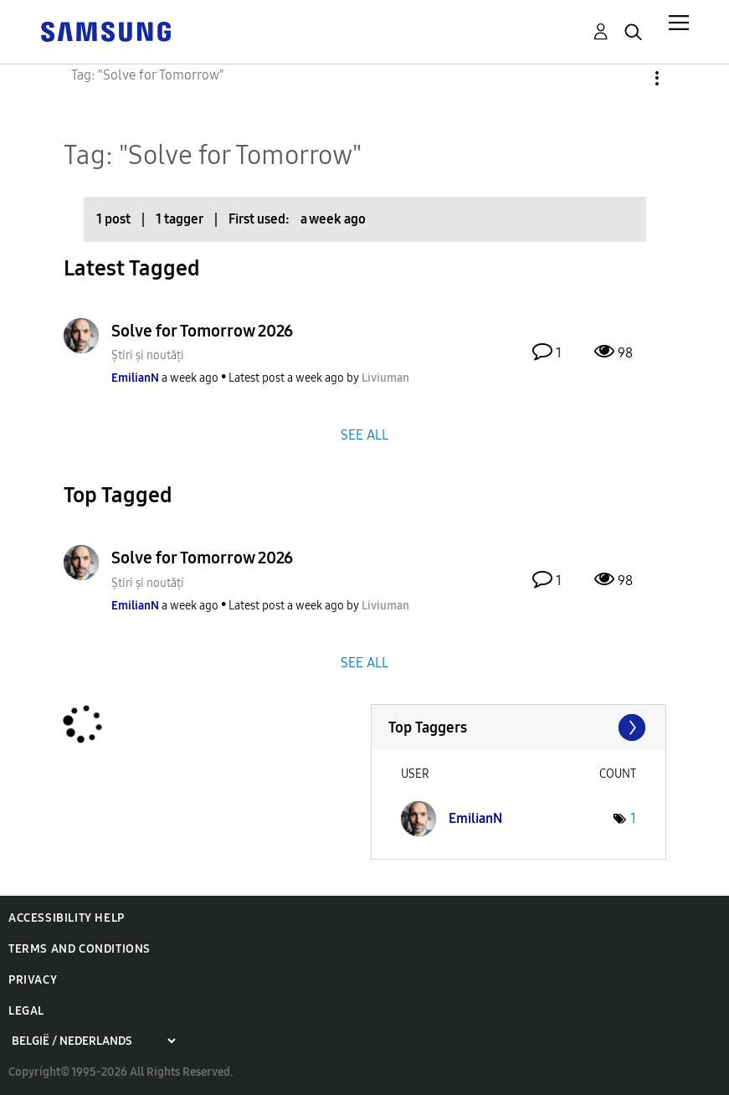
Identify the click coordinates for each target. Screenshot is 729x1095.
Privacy (32, 980)
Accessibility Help (66, 918)
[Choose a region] (93, 1041)
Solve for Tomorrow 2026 (202, 331)
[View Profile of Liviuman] (385, 378)
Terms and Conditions (79, 949)
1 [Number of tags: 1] (633, 818)
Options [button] (628, 78)
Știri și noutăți (147, 355)
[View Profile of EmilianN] (135, 378)
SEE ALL (364, 435)
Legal (26, 1011)
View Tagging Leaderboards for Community (518, 727)
